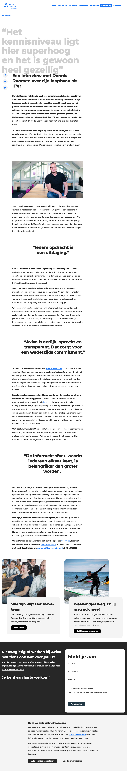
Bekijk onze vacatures (87, 631)
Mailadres (71, 685)
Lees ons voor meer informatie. (87, 698)
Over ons (94, 6)
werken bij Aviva (48, 544)
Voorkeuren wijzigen (72, 761)
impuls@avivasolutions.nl (13, 669)
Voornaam (72, 669)
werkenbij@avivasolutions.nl (50, 548)
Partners (73, 6)
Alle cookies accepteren (42, 761)
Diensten (62, 6)
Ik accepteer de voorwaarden (82, 695)
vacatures (65, 541)
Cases (53, 6)
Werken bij (106, 6)
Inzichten (83, 6)
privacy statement (82, 699)
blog (45, 402)
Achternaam (73, 677)
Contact (117, 6)
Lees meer (19, 627)
